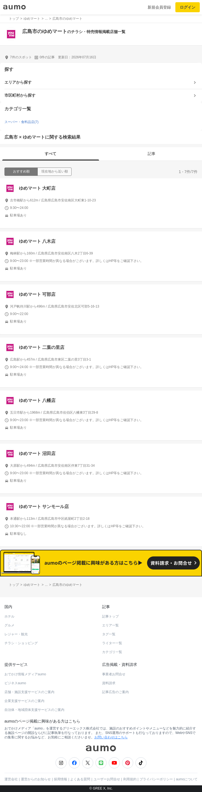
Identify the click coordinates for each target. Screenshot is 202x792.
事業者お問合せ (113, 674)
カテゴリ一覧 (112, 652)
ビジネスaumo (15, 683)
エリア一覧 (110, 625)
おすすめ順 (21, 171)
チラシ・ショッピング (21, 643)
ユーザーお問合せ (107, 779)
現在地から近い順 (54, 171)
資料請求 (108, 683)
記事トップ (110, 616)
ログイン (187, 7)
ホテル (9, 616)
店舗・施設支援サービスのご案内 (29, 692)
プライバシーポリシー (156, 779)
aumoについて (187, 779)
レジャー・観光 (16, 634)
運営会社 (11, 779)
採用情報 (60, 779)
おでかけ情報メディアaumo (25, 674)
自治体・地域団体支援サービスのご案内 (34, 709)
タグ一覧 (108, 634)
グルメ (9, 625)
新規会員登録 (159, 7)
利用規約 (130, 779)
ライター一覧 (112, 643)
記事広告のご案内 (115, 692)
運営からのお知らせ (36, 779)
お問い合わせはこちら (111, 737)
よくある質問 (80, 779)
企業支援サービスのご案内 (24, 701)
